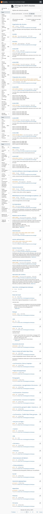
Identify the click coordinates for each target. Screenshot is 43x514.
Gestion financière (17, 248)
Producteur (5, 141)
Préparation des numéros (19, 77)
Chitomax (14, 495)
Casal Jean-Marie (5, 151)
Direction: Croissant (37, 15)
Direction (14, 41)
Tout (3, 12)
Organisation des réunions (19, 24)
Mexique (14, 312)
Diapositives (15, 488)
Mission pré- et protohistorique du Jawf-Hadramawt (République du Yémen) (5, 182)
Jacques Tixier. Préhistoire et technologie (5, 56)
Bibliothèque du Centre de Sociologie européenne (25, 195)
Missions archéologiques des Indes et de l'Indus (5, 75)
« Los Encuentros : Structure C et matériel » (23, 399)
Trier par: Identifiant (28, 15)
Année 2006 (15, 133)
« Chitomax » (15, 450)
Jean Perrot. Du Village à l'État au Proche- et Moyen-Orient (5, 46)
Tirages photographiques (19, 370)
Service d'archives (4, 114)
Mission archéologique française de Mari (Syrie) (5, 37)
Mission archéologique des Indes (5, 170)
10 (32, 512)
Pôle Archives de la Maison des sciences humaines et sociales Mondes (5, 125)
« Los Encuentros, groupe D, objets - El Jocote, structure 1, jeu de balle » (25, 407)
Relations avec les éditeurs (19, 215)
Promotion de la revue (18, 179)
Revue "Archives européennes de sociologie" (27, 27)
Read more (22, 227)
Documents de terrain (18, 344)
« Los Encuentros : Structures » (20, 392)
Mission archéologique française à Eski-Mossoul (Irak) (5, 202)
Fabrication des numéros (19, 274)
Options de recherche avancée (20, 10)
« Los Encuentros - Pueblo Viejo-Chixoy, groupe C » (25, 414)
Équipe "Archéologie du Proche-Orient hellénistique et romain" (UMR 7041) (5, 193)
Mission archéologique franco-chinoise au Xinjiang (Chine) (5, 66)
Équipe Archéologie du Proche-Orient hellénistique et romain (5, 19)
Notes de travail (16, 295)
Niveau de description (5, 215)
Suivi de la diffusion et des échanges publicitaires (25, 171)
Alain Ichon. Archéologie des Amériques (22, 287)
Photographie (16, 378)
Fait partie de (4, 8)
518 (37, 512)
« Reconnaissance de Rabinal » (20, 458)
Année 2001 (15, 48)
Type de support (4, 220)
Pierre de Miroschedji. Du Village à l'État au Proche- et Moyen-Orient (5, 105)
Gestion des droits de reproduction (21, 260)
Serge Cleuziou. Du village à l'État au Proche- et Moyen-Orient (5, 83)
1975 (13, 319)
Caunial (14, 474)
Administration (16, 230)
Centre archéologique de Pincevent (5, 136)
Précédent (13, 512)
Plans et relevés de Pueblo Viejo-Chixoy (22, 351)
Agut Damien (5, 147)
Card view (26, 13)
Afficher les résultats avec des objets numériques (33, 20)
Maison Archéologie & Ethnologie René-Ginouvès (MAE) (5, 157)
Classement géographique (19, 481)
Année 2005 (15, 118)
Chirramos (15, 503)
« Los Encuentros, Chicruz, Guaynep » (22, 363)
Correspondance (16, 204)
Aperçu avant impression (17, 13)
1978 (13, 436)
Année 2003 (15, 87)
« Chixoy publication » (18, 465)
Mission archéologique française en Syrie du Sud (5, 209)
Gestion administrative (18, 239)
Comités (14, 34)
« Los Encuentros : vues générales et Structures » (25, 385)
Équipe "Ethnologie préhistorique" (5, 29)
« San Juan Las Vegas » (18, 421)
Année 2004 (15, 103)
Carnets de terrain (17, 326)
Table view (31, 13)
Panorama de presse (17, 187)
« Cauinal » (15, 429)
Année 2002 (15, 62)
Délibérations (15, 147)
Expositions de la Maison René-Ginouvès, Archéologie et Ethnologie (5, 94)
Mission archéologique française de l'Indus (5, 164)
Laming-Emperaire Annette (5, 175)
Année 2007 (15, 156)
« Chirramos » (16, 443)
